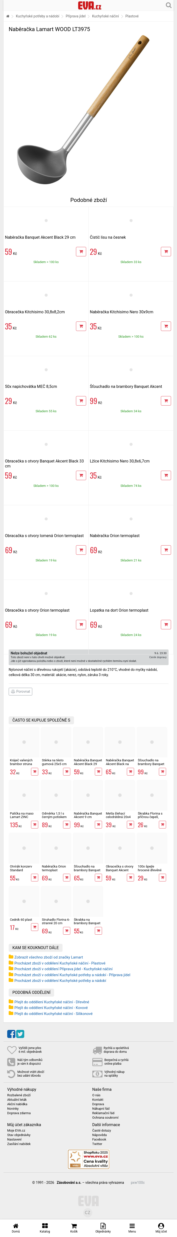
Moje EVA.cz (16, 1130)
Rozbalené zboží (19, 1095)
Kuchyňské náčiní (105, 16)
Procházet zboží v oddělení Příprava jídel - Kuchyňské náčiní (63, 969)
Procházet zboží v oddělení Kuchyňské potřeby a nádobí (60, 980)
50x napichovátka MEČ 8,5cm (31, 386)
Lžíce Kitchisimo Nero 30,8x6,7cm (120, 461)
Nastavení (14, 1139)
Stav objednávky (19, 1135)
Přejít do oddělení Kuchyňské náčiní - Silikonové (53, 1013)
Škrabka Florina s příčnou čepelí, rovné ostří (150, 817)
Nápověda (99, 1135)
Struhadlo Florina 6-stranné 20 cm (56, 921)
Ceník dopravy (158, 657)
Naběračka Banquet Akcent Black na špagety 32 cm (120, 763)
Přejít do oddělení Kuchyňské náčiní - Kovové (51, 1008)
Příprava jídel (76, 16)
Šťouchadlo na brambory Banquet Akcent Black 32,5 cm (87, 872)
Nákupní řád (101, 1108)
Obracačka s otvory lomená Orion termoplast (44, 535)
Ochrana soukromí (105, 1117)
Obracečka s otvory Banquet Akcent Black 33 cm (119, 870)
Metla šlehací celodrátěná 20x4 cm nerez (118, 817)
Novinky (13, 1108)
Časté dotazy (101, 1130)
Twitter (97, 1144)
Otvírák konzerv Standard (21, 868)
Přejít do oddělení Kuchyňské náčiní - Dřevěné (51, 1002)
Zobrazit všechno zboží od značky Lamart (48, 957)
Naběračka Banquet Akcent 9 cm (88, 815)
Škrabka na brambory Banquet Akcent (87, 923)
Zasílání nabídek (19, 1144)
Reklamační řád (103, 1113)
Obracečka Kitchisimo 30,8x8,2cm (35, 312)
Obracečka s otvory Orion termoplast (37, 610)
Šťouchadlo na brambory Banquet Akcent (126, 386)
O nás (96, 1095)
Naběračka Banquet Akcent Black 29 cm (40, 237)
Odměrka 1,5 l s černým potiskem (54, 815)
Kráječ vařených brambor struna (21, 762)
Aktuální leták (17, 1099)
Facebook (99, 1139)
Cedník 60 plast (21, 919)
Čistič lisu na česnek (108, 237)
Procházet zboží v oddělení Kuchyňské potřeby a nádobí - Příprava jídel (72, 975)
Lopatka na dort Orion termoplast (119, 610)
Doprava (98, 1104)
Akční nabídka (17, 1104)
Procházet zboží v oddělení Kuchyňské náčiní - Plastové (60, 963)
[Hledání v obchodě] (169, 5)
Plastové (132, 16)
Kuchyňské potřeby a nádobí (37, 16)
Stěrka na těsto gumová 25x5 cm (54, 762)
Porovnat (20, 691)
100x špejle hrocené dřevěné (149, 868)
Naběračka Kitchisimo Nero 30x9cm (121, 312)
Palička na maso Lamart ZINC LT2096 (22, 817)
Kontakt (98, 1099)
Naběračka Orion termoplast (115, 535)
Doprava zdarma (19, 1113)
